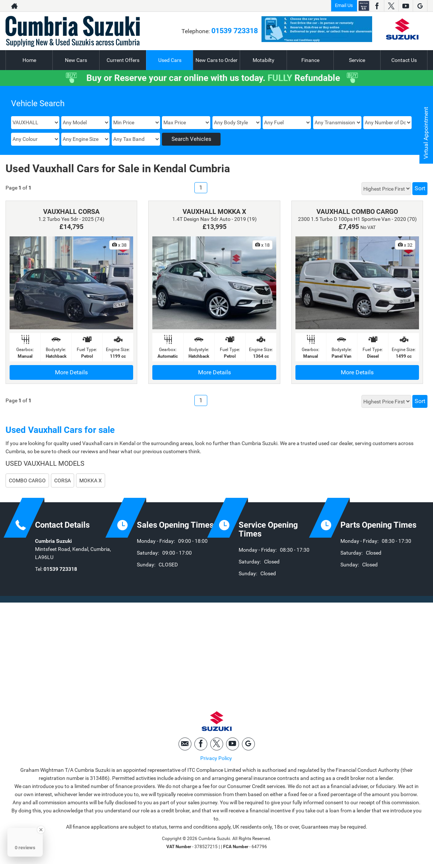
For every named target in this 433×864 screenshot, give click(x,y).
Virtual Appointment (425, 133)
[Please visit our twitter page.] (391, 6)
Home (29, 60)
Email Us (344, 5)
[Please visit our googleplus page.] (420, 6)
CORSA (62, 480)
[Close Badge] (41, 829)
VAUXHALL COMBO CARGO (357, 211)
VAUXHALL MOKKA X (214, 211)
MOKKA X (90, 480)
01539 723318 (234, 30)
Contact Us (404, 60)
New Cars (76, 60)
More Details (71, 372)
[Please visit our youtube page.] (405, 6)
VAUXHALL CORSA (71, 211)
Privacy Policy (216, 758)
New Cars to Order (216, 60)
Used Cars (169, 60)
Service (357, 60)
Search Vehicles (191, 139)
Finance (310, 60)
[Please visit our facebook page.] (377, 6)
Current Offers (123, 60)
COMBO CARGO (27, 480)
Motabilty (263, 60)
